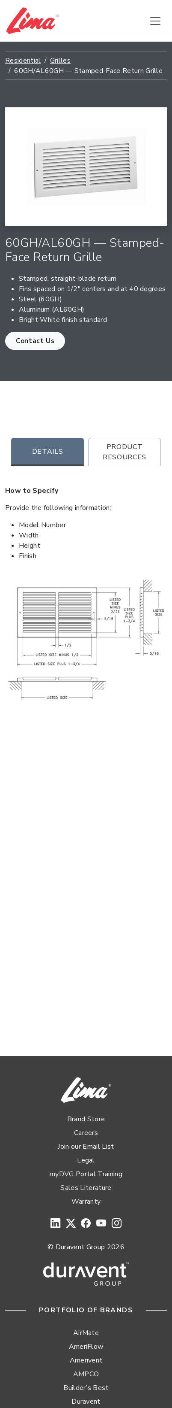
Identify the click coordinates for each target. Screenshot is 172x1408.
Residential (23, 60)
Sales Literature (85, 1188)
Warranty (86, 1201)
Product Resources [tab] (124, 452)
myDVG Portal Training (86, 1174)
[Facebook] (86, 1224)
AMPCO (86, 1374)
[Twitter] (71, 1224)
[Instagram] (117, 1224)
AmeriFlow (86, 1346)
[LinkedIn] (55, 1224)
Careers (86, 1133)
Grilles (60, 60)
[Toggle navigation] (155, 21)
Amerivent (86, 1360)
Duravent (86, 1401)
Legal (86, 1160)
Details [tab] (47, 451)
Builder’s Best (85, 1388)
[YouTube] (101, 1224)
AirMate (86, 1333)
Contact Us (35, 341)
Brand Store (86, 1119)
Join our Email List (86, 1146)
